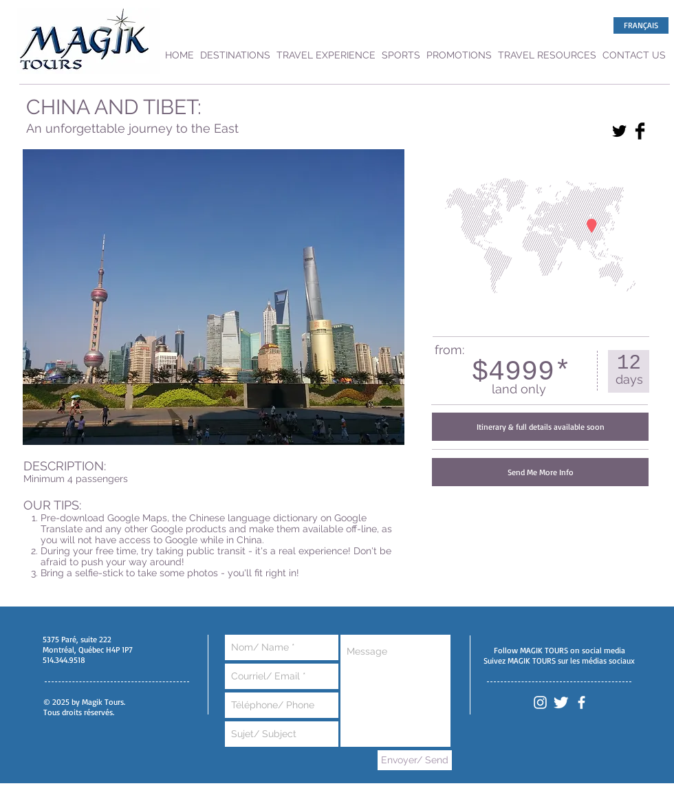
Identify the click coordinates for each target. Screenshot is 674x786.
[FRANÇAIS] (640, 25)
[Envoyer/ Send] (415, 760)
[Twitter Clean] (560, 702)
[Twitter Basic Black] (619, 131)
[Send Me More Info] (540, 472)
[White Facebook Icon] (581, 702)
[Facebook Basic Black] (640, 131)
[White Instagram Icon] (540, 702)
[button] (540, 427)
